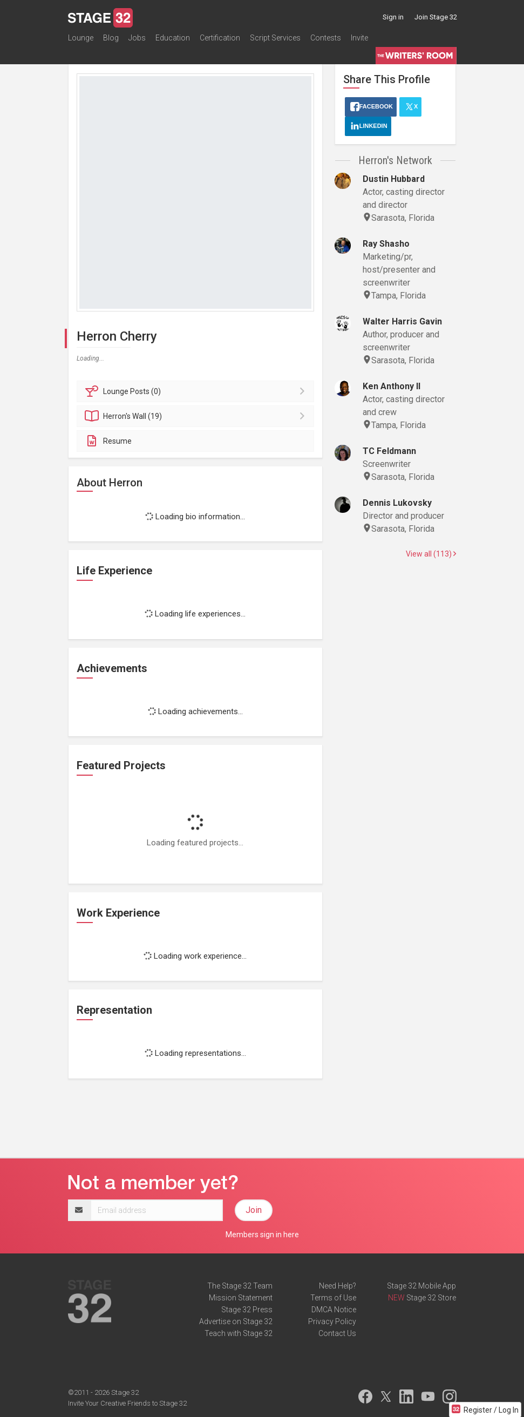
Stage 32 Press (247, 1309)
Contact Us (337, 1333)
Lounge (80, 40)
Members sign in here (262, 1234)
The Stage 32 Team (240, 1286)
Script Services (275, 40)
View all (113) (431, 554)
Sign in (393, 17)
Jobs (137, 40)
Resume (108, 441)
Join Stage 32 (435, 17)
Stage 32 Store (431, 1297)
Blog (111, 40)
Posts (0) (197, 391)
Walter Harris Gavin (402, 321)
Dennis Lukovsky (397, 503)
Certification (220, 40)
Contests (325, 40)
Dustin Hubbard (394, 179)
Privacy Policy (332, 1321)
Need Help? (337, 1286)
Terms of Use (333, 1297)
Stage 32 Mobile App (421, 1286)
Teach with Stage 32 (239, 1333)
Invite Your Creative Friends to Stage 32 (127, 1403)
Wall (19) (197, 416)
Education (172, 40)
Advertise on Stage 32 (236, 1321)
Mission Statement (241, 1297)
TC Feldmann (389, 451)
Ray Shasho (386, 244)
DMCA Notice (333, 1309)
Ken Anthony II (391, 386)
